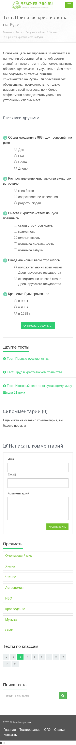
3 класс (53, 32)
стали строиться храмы (36, 225)
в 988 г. (23, 307)
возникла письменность (36, 244)
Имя (10, 459)
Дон (21, 150)
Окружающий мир (36, 32)
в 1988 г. (24, 313)
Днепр (23, 168)
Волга (22, 162)
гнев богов (26, 191)
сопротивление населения (38, 197)
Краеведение (15, 609)
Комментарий (18, 493)
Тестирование (30, 729)
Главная (7, 32)
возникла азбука (30, 250)
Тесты (19, 32)
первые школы (29, 238)
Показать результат (37, 325)
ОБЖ (9, 630)
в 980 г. (23, 301)
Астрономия (14, 587)
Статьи (59, 729)
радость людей (29, 203)
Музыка (11, 619)
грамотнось (26, 231)
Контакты (10, 734)
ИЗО (8, 598)
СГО (47, 729)
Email (11, 475)
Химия (10, 566)
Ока (21, 156)
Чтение (10, 577)
